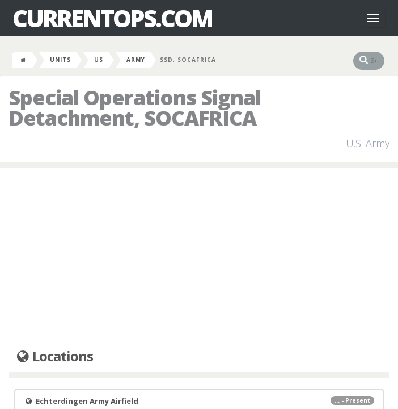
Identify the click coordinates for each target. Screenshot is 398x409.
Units (60, 60)
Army (135, 60)
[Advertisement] (199, 258)
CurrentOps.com (112, 18)
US (98, 60)
